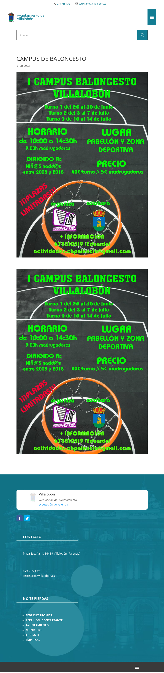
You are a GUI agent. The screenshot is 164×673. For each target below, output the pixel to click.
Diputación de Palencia (53, 504)
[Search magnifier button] (142, 35)
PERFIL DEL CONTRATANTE (44, 620)
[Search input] (77, 35)
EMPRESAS (33, 640)
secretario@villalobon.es (92, 3)
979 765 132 (63, 3)
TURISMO (32, 635)
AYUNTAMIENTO (37, 625)
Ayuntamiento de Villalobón (30, 17)
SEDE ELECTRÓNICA (39, 615)
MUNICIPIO (34, 630)
